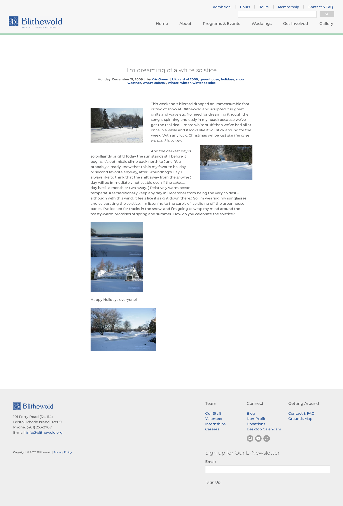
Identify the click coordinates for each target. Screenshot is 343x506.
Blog (251, 413)
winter (173, 83)
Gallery (326, 23)
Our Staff (213, 413)
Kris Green (160, 79)
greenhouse (209, 79)
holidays (227, 79)
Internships (215, 424)
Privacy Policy (62, 452)
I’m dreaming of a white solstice (171, 70)
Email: (210, 462)
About (185, 23)
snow (240, 79)
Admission (222, 7)
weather (134, 83)
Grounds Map (300, 419)
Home (162, 23)
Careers (212, 429)
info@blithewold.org (44, 432)
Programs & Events (221, 23)
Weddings (262, 23)
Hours (245, 7)
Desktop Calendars (264, 429)
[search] (276, 15)
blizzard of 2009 (185, 79)
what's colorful (154, 83)
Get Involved (295, 23)
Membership (288, 7)
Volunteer (214, 419)
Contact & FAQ (320, 7)
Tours (264, 7)
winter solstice (204, 83)
